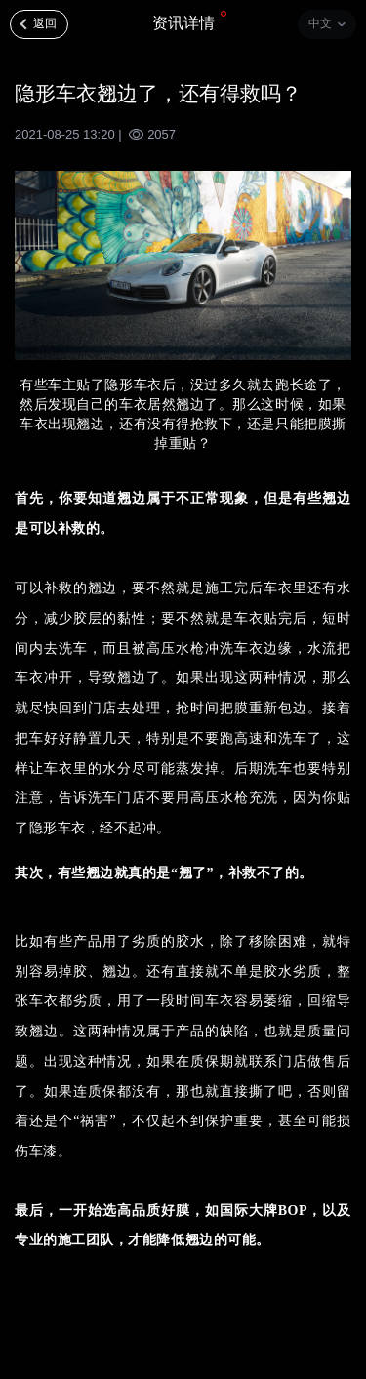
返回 (45, 23)
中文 (320, 23)
